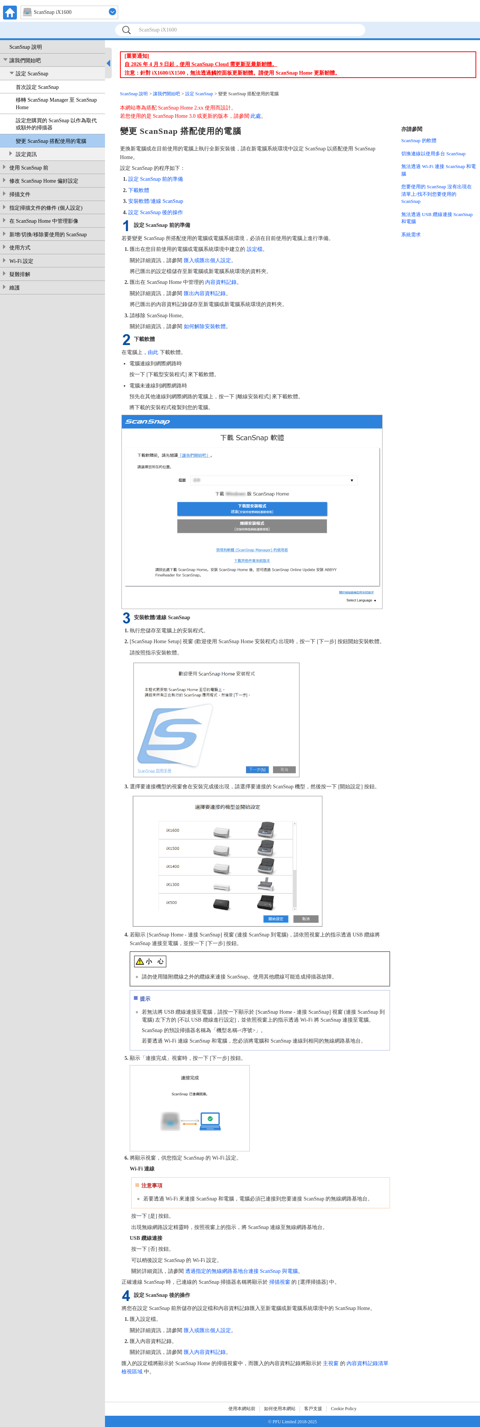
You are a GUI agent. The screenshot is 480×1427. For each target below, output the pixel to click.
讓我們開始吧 (25, 60)
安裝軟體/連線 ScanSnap (155, 201)
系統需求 (411, 234)
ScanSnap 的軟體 (418, 140)
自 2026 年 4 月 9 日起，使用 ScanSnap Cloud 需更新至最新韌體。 (200, 64)
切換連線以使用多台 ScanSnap (433, 153)
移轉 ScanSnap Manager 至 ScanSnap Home (56, 103)
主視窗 (331, 1363)
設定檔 (254, 249)
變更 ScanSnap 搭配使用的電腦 (51, 141)
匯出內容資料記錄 (205, 293)
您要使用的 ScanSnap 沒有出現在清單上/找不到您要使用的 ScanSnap (436, 194)
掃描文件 (19, 194)
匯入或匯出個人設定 (207, 260)
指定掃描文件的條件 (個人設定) (45, 208)
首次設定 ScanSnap (37, 87)
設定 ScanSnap (32, 74)
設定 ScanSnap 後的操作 (155, 212)
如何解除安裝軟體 (205, 326)
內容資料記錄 (221, 282)
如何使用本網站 (280, 1408)
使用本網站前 (241, 1408)
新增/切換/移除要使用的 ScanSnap (48, 234)
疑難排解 (19, 274)
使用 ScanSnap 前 (28, 168)
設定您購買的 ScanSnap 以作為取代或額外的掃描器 (56, 124)
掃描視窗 (279, 1282)
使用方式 (19, 248)
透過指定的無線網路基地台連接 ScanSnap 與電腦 (241, 1271)
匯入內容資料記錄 (205, 1352)
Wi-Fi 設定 (21, 261)
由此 (153, 352)
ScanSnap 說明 (25, 47)
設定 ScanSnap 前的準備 (155, 179)
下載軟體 (138, 190)
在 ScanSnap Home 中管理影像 (43, 221)
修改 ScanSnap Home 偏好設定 (43, 181)
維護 (14, 288)
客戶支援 (313, 1408)
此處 (255, 116)
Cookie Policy (343, 1408)
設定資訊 (26, 154)
